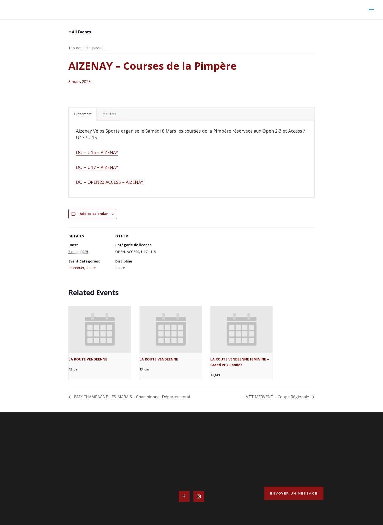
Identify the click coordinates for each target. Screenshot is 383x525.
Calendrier (76, 267)
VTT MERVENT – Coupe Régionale (278, 396)
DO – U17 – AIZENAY (97, 167)
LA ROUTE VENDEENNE (88, 359)
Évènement (83, 114)
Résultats (109, 114)
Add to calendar (94, 213)
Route (91, 267)
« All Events (79, 32)
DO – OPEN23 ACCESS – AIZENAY (109, 182)
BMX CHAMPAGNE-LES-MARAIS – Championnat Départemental (131, 396)
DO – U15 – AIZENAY (97, 152)
